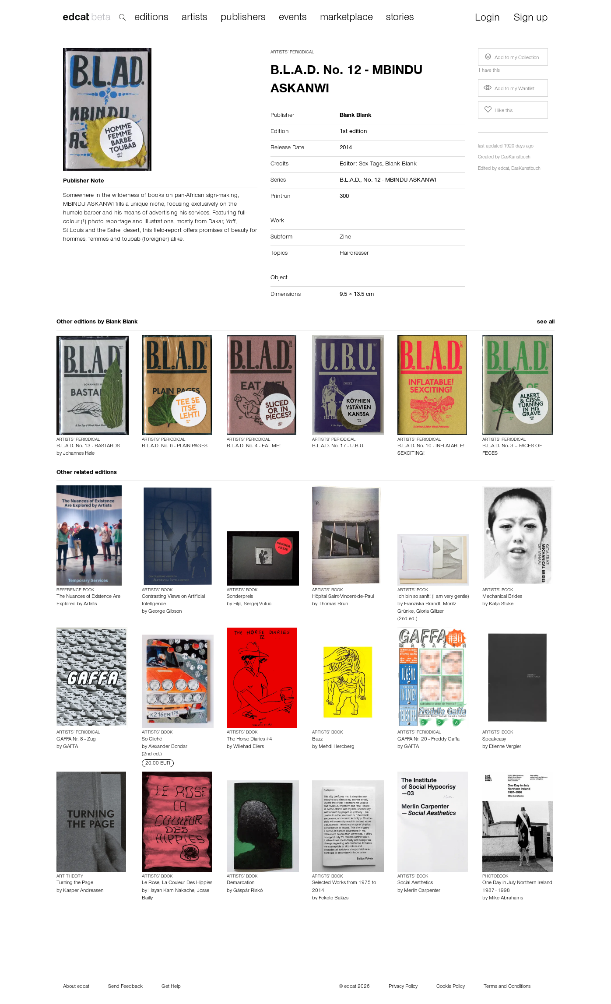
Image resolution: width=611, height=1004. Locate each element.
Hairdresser (354, 254)
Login (487, 19)
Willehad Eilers (248, 747)
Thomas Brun (333, 604)
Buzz (317, 739)
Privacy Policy (403, 987)
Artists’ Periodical (292, 52)
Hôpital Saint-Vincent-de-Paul (343, 597)
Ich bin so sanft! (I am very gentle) (433, 597)
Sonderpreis (240, 597)
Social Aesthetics (415, 883)
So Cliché (152, 739)
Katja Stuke (501, 604)
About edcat (76, 987)
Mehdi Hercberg (337, 747)
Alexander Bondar (167, 747)
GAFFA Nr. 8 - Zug (76, 739)
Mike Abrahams (506, 898)
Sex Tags (370, 164)
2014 (346, 148)
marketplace (346, 18)
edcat (503, 169)
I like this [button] (498, 110)
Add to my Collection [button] (511, 57)
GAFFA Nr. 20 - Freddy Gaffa (428, 739)
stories (400, 18)
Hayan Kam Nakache (171, 891)
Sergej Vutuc (257, 604)
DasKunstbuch (515, 157)
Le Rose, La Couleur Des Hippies (177, 883)
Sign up (531, 19)
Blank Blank (401, 164)
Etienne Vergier (505, 747)
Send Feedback (125, 987)
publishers (243, 18)
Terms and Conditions (507, 987)
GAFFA (70, 747)
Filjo (237, 604)
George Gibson (165, 611)
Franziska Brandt (422, 604)
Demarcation (240, 883)
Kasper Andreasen (83, 891)
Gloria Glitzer (430, 611)
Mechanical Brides (502, 597)
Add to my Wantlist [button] (509, 89)
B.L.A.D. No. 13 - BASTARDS (88, 446)
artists (194, 18)
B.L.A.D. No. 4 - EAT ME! (254, 446)
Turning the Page (74, 883)
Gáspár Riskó (248, 891)
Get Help (171, 987)
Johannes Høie (79, 453)
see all (546, 322)
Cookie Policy (450, 987)
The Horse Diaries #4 (249, 739)
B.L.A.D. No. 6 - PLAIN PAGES (174, 446)
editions (151, 18)
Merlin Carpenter (422, 891)
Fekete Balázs (333, 898)
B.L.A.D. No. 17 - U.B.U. (338, 446)
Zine (345, 238)
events (293, 18)
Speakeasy (494, 739)
